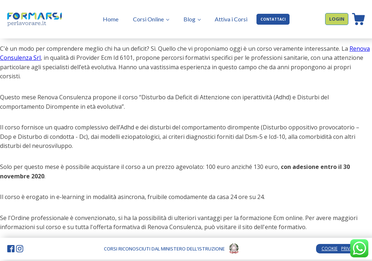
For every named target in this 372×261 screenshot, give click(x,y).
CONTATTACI (273, 19)
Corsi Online (148, 19)
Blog (189, 19)
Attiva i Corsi (231, 19)
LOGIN (336, 19)
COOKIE (329, 248)
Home (110, 19)
